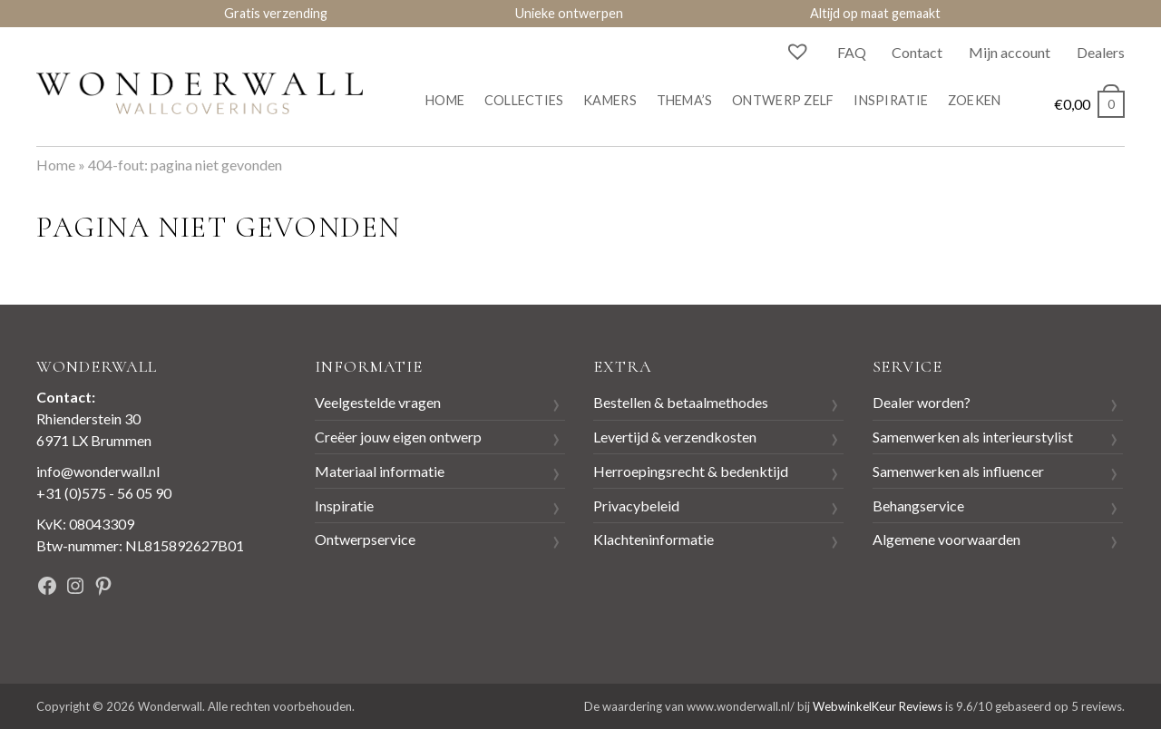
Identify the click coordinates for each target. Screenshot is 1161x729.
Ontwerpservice (365, 539)
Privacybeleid (636, 505)
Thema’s (685, 100)
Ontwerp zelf (783, 100)
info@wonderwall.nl (98, 471)
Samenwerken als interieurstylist (973, 436)
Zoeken (974, 100)
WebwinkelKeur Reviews (877, 706)
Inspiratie (891, 100)
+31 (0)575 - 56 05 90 (103, 492)
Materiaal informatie (379, 471)
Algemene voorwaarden (946, 539)
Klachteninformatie (653, 539)
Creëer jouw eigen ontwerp (398, 436)
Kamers (610, 100)
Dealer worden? (922, 402)
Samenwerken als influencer (958, 471)
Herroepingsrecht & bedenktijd (690, 471)
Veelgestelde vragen (378, 402)
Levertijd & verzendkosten (674, 436)
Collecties (524, 100)
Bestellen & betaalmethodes (680, 402)
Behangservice (918, 505)
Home (444, 100)
